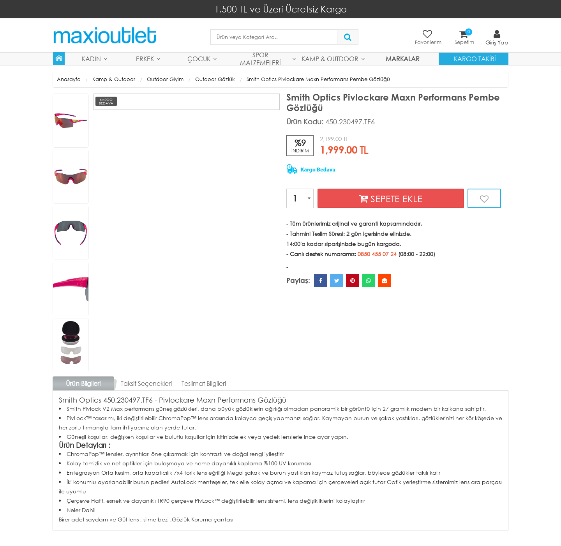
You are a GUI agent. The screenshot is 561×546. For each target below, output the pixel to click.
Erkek (145, 59)
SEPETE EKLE (390, 198)
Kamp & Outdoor (330, 59)
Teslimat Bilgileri (204, 383)
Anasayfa (69, 79)
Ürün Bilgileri (83, 383)
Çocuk (198, 59)
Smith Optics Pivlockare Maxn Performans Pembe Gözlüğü (318, 79)
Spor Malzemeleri (260, 59)
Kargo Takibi (475, 59)
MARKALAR (403, 59)
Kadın (91, 59)
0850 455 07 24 (377, 254)
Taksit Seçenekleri (146, 383)
